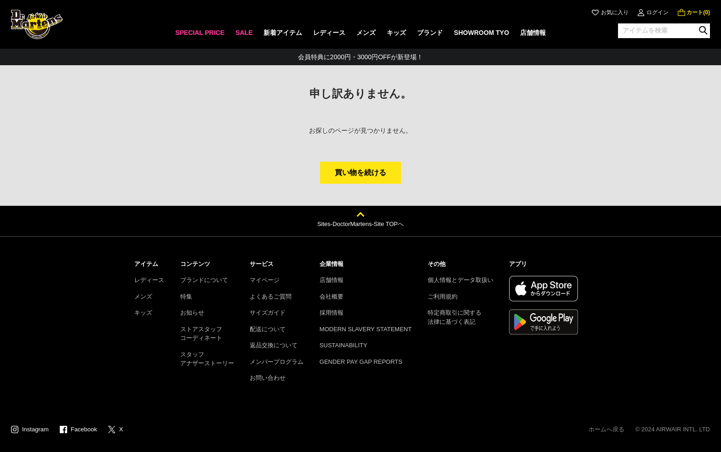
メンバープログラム (276, 361)
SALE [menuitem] (243, 32)
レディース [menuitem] (329, 32)
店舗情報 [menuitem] (533, 32)
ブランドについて (204, 280)
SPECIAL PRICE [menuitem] (199, 32)
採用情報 (331, 312)
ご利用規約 (443, 296)
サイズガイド (268, 312)
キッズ (143, 312)
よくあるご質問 (271, 296)
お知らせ (192, 312)
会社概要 (331, 296)
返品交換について (274, 345)
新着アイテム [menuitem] (282, 32)
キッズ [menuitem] (396, 32)
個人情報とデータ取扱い (460, 280)
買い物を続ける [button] (360, 172)
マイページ (265, 280)
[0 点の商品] (694, 12)
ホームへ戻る (606, 429)
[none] (200, 36)
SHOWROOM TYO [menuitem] (481, 32)
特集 (186, 296)
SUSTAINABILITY (343, 345)
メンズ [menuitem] (366, 32)
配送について (268, 329)
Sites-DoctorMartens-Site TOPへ (360, 223)
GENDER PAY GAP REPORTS (361, 361)
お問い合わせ (268, 377)
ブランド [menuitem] (430, 32)
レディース (149, 280)
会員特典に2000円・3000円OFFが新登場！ (360, 57)
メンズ (143, 296)
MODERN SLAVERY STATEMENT (366, 329)
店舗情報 (331, 280)
